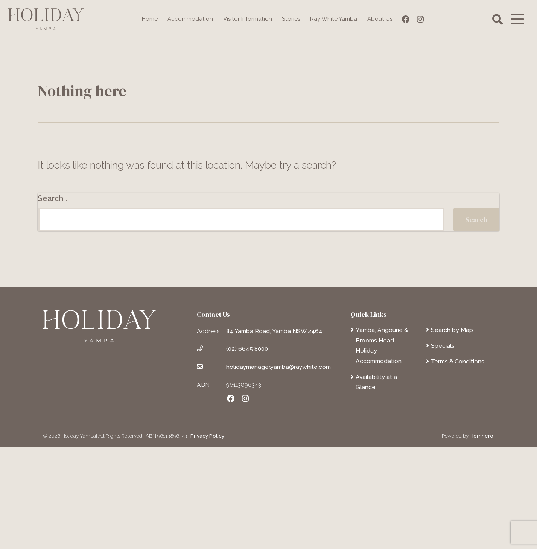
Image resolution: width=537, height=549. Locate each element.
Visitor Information (247, 19)
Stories (292, 19)
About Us (384, 19)
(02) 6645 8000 (247, 450)
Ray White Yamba (336, 19)
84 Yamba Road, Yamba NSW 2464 (274, 432)
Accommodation (187, 19)
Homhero (481, 537)
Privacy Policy (207, 537)
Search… (52, 299)
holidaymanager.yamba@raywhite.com (279, 468)
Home (145, 19)
